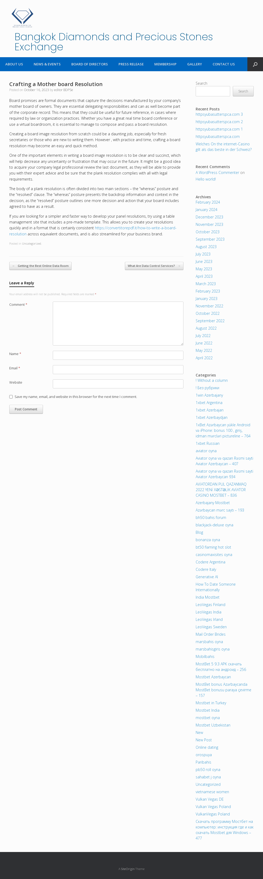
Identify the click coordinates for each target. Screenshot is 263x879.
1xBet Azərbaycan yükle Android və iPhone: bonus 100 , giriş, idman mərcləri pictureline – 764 (223, 430)
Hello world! (206, 179)
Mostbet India (208, 710)
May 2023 (204, 268)
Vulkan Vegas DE (210, 799)
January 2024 (206, 209)
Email (14, 368)
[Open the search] (255, 64)
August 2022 (206, 328)
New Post (204, 739)
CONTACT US (224, 64)
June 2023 (204, 261)
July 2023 (203, 254)
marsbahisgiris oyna (213, 649)
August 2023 (206, 246)
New (199, 732)
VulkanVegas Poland (213, 814)
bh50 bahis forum (211, 517)
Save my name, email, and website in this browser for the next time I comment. (76, 396)
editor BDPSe (63, 90)
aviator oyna (206, 450)
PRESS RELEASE (131, 64)
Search (201, 83)
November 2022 (209, 305)
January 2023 (206, 298)
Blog (199, 532)
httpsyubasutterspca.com (218, 136)
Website (15, 382)
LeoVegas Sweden (211, 626)
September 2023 (210, 239)
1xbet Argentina (209, 402)
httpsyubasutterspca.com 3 (219, 114)
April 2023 (204, 276)
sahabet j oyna (208, 776)
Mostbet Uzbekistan (213, 725)
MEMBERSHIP (165, 64)
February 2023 (208, 291)
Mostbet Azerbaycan (213, 676)
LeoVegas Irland (209, 619)
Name (15, 353)
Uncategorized (31, 243)
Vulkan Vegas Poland (213, 806)
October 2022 (208, 313)
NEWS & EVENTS (47, 64)
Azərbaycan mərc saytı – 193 (220, 510)
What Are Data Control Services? (154, 266)
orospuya (204, 754)
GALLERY (194, 64)
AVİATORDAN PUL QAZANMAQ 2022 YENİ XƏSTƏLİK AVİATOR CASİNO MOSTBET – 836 (221, 490)
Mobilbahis (205, 656)
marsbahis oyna (209, 641)
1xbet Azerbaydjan (211, 417)
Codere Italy (206, 569)
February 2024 (208, 202)
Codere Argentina (210, 561)
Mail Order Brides (211, 634)
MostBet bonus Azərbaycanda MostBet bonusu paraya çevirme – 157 (223, 690)
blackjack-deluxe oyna (214, 524)
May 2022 (204, 350)
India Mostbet (208, 597)
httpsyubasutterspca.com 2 (219, 121)
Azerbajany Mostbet (213, 502)
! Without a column (212, 380)
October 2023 (208, 231)
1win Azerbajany (209, 395)
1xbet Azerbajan (209, 409)
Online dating (207, 747)
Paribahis (203, 762)
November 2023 (209, 224)
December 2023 (209, 216)
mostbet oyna (208, 717)
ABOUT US (14, 64)
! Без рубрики (207, 387)
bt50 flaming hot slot (213, 547)
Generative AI (207, 576)
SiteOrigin (128, 869)
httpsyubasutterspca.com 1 (219, 129)
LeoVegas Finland (210, 604)
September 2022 (210, 320)
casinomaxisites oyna (214, 554)
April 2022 (204, 357)
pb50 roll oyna (208, 769)
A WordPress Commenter (217, 172)
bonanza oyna (208, 539)
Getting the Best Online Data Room (40, 266)
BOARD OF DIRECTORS (89, 64)
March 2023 (206, 283)
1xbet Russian (208, 443)
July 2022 (203, 335)
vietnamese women (212, 791)
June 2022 (204, 343)
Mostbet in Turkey (211, 702)
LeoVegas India (208, 612)
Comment (18, 304)
